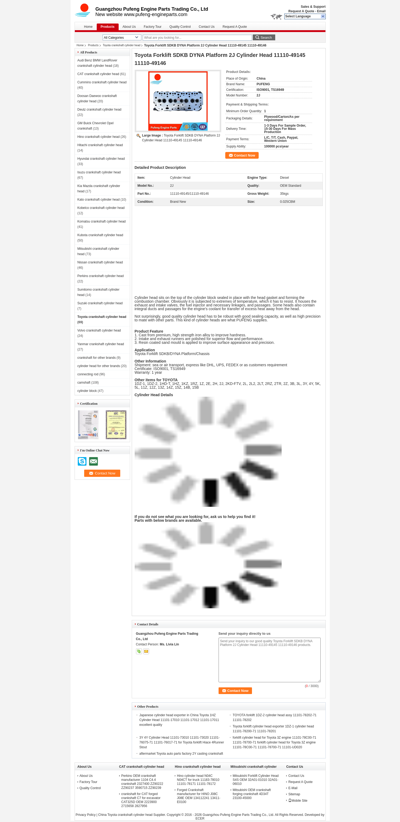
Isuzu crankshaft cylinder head (99, 172)
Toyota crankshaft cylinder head (122, 45)
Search (266, 38)
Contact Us (207, 27)
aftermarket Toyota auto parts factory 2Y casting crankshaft (181, 753)
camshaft (84, 382)
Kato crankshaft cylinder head (98, 199)
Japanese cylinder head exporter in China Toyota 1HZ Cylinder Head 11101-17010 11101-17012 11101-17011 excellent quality (179, 720)
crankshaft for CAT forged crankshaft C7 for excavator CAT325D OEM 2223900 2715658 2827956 (141, 800)
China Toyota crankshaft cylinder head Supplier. (132, 815)
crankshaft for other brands (96, 358)
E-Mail (292, 788)
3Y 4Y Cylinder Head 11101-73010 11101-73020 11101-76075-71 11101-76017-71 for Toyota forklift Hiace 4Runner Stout (181, 742)
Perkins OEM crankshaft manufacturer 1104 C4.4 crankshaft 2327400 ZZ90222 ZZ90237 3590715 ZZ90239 (142, 782)
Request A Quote (301, 11)
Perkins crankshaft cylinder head (100, 276)
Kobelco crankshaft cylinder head (101, 208)
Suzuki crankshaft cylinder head (100, 303)
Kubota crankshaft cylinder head (100, 235)
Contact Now (244, 155)
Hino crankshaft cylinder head (98, 137)
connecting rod (88, 374)
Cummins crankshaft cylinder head (102, 82)
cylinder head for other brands (98, 366)
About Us (129, 27)
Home (88, 27)
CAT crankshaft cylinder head (98, 74)
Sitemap (294, 794)
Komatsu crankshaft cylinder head (101, 221)
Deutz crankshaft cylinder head (99, 109)
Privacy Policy (86, 815)
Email (321, 11)
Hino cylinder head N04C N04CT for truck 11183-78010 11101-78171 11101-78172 (198, 780)
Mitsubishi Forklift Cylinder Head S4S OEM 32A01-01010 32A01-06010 (256, 780)
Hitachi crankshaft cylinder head (100, 145)
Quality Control (180, 27)
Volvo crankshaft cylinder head (99, 330)
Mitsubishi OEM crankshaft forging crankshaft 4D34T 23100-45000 (252, 794)
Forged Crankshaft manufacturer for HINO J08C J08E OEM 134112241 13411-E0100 (198, 796)
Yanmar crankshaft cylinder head (100, 344)
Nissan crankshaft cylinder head (100, 262)
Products (108, 27)
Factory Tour (152, 27)
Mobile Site (297, 800)
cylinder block (87, 391)
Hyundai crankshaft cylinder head (101, 159)
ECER (200, 818)
